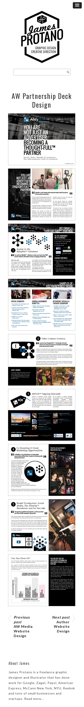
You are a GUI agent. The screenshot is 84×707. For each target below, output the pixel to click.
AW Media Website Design (23, 626)
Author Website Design (61, 624)
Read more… (34, 699)
